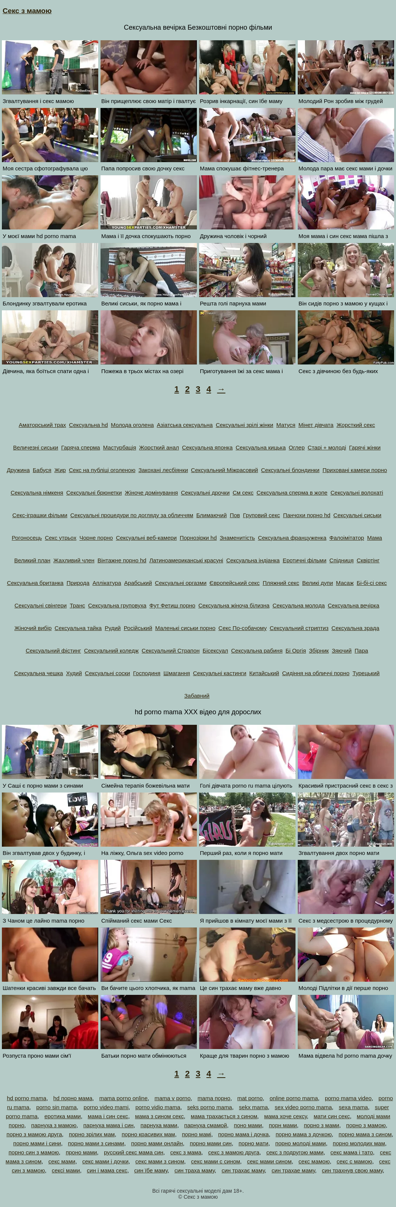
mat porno (250, 1098)
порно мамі (196, 1134)
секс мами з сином (160, 1161)
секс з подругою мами (294, 1152)
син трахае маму (293, 1170)
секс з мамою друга (233, 1152)
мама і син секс (108, 1116)
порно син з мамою (34, 1152)
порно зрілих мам (92, 1134)
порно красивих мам (148, 1134)
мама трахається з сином (224, 1116)
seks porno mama (209, 1107)
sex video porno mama (303, 1107)
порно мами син (211, 1143)
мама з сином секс (159, 1116)
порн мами (283, 1125)
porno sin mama (56, 1107)
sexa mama (353, 1107)
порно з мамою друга (34, 1134)
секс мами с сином (215, 1161)
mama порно (214, 1098)
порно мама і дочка (243, 1134)
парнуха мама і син (108, 1125)
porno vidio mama (158, 1107)
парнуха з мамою (53, 1125)
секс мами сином (269, 1161)
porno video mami (106, 1107)
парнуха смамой (205, 1125)
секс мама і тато (352, 1152)
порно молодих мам (359, 1143)
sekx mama (253, 1107)
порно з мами (321, 1125)
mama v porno (172, 1098)
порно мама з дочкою (304, 1134)
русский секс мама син (133, 1152)
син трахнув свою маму (352, 1170)
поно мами (248, 1125)
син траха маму (194, 1170)
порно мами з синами (96, 1143)
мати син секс (332, 1116)
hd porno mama (26, 1098)
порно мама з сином (365, 1134)
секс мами (62, 1161)
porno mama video (348, 1098)
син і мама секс (107, 1170)
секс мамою (314, 1161)
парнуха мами (158, 1125)
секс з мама (185, 1152)
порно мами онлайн (157, 1143)
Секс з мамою (27, 11)
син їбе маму (151, 1170)
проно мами (81, 1152)
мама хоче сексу (285, 1116)
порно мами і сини (37, 1143)
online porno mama (294, 1098)
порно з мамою (366, 1125)
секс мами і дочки (105, 1161)
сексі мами (66, 1170)
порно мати (253, 1143)
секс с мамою (354, 1161)
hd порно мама (73, 1098)
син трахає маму (243, 1170)
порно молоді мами (300, 1143)
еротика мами (62, 1116)
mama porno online (123, 1098)
